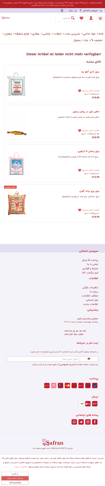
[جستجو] (74, 17)
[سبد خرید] (100, 18)
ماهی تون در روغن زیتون (86, 111)
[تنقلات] (57, 34)
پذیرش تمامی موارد (15, 478)
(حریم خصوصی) (67, 364)
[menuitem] (69, 10)
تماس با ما (92, 264)
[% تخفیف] (96, 40)
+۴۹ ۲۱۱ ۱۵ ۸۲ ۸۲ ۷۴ (75, 331)
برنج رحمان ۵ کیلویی (88, 151)
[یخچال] (76, 40)
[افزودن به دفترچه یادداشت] (78, 90)
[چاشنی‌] (46, 34)
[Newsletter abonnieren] (89, 359)
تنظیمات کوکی (90, 287)
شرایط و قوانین (90, 268)
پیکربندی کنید (15, 482)
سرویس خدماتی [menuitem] (90, 10)
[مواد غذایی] (89, 34)
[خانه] (100, 34)
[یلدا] (85, 40)
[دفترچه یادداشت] (81, 18)
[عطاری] (35, 34)
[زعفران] (7, 34)
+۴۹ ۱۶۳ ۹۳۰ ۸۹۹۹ (73, 334)
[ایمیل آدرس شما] (43, 359)
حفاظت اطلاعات (90, 296)
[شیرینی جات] (72, 34)
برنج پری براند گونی (89, 191)
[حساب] (91, 18)
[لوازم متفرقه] (21, 34)
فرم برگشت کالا (90, 272)
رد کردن (15, 474)
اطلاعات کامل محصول (90, 91)
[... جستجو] (65, 18)
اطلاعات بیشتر (20, 467)
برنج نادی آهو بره (90, 72)
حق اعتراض (92, 300)
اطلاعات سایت (90, 304)
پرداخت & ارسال (90, 260)
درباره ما (94, 291)
